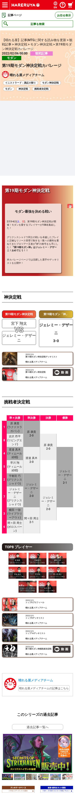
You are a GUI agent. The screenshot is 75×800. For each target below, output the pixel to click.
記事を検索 (37, 24)
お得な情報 (18, 760)
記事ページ (15, 15)
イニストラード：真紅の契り (20, 82)
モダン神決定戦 (50, 82)
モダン (8, 89)
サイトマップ (19, 747)
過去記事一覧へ (38, 656)
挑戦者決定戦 (41, 89)
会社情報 (16, 754)
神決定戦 (23, 89)
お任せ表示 (64, 15)
